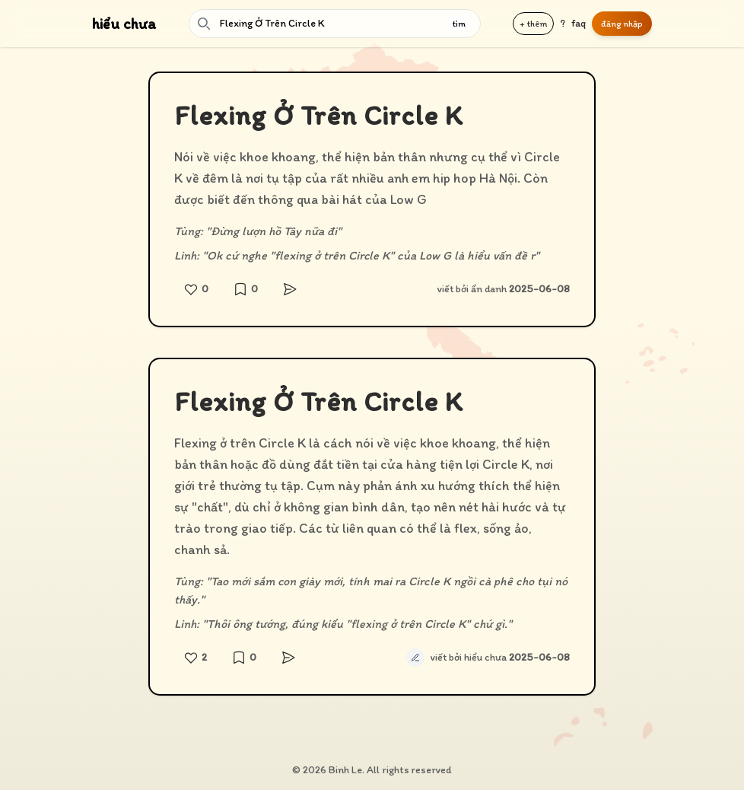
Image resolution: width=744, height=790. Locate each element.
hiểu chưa (124, 23)
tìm (459, 23)
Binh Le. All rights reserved (390, 769)
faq (578, 23)
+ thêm (533, 23)
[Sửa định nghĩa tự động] (415, 657)
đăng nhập (622, 23)
